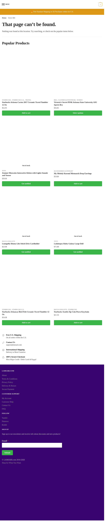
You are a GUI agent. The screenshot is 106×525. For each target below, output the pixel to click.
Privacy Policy (7, 383)
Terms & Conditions (9, 380)
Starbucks (6, 100)
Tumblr (4, 419)
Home (4, 18)
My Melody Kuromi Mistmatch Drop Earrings (73, 174)
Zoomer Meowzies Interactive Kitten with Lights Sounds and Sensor (25, 174)
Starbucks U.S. (18, 100)
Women (80, 100)
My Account (6, 399)
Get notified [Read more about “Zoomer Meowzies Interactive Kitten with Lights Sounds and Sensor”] (26, 184)
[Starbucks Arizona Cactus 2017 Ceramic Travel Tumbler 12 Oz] (26, 73)
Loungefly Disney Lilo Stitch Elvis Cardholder (21, 244)
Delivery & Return (9, 387)
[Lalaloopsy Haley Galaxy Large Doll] (78, 215)
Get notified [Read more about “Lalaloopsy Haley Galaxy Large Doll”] (78, 252)
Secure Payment (8, 390)
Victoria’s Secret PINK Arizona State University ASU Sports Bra (75, 103)
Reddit (4, 426)
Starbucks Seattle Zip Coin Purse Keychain (71, 313)
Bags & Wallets (8, 241)
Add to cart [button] (26, 113)
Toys (4, 170)
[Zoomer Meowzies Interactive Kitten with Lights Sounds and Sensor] (26, 144)
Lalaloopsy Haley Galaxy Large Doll (68, 244)
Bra (55, 100)
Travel (28, 100)
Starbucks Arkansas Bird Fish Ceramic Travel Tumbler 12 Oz (25, 314)
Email (5, 442)
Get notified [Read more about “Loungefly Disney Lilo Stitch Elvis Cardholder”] (26, 252)
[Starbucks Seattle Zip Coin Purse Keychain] (78, 283)
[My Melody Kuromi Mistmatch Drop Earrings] (78, 144)
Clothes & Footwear (67, 100)
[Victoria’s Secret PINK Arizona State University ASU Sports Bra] (78, 73)
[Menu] (5, 4)
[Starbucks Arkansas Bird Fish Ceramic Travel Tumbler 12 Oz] (26, 283)
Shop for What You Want (11, 464)
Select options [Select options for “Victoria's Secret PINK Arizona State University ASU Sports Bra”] (78, 113)
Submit (7, 454)
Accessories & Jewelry (63, 171)
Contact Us (6, 406)
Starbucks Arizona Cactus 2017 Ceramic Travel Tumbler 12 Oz (25, 103)
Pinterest (5, 422)
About (4, 376)
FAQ (4, 410)
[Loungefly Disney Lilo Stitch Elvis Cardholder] (26, 215)
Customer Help (7, 403)
